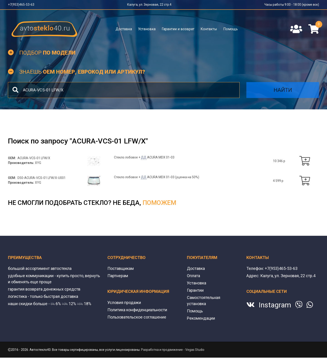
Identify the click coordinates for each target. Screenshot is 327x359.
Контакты (209, 29)
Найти (283, 90)
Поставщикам (120, 268)
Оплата (193, 275)
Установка (147, 29)
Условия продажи (124, 302)
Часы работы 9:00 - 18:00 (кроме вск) (291, 4)
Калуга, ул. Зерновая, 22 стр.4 (149, 4)
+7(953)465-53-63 (21, 4)
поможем (159, 202)
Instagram (275, 305)
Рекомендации (201, 318)
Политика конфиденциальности (137, 309)
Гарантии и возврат (178, 29)
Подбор (47, 53)
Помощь (230, 29)
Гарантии (195, 290)
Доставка (124, 29)
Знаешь (82, 72)
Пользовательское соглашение (136, 317)
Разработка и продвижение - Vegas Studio (172, 349)
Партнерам (117, 275)
